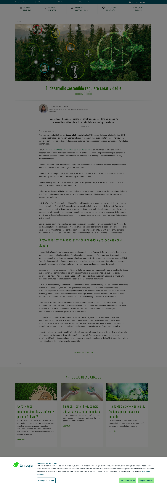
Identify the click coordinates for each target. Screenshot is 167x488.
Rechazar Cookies (128, 480)
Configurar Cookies (46, 480)
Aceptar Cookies (146, 480)
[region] (83, 472)
